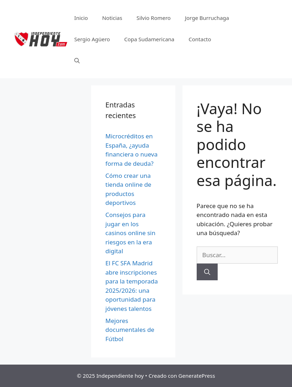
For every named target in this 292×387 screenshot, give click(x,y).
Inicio (81, 17)
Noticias (112, 17)
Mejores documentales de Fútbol (129, 330)
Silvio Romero (154, 17)
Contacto (200, 39)
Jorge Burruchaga (207, 17)
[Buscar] (207, 272)
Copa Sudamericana (149, 39)
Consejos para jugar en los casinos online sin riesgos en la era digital (130, 233)
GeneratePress (197, 375)
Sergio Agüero (92, 39)
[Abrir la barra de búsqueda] (77, 60)
